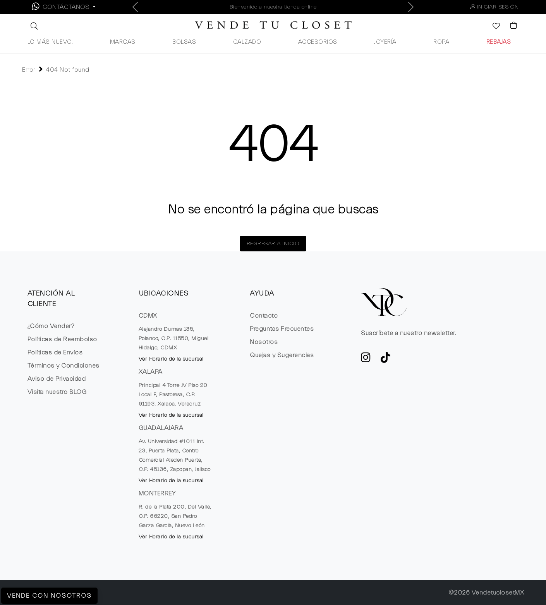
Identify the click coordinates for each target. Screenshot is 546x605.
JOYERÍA (385, 42)
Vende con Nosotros (49, 595)
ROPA (441, 42)
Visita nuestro (57, 391)
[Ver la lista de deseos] (492, 27)
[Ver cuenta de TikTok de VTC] (386, 360)
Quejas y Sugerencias (282, 355)
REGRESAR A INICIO (273, 244)
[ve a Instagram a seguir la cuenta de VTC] (366, 360)
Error (29, 69)
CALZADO (247, 42)
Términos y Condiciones (63, 365)
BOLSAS (184, 42)
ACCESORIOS (317, 42)
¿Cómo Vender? (50, 326)
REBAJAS (498, 42)
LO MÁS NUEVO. (50, 42)
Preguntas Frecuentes (282, 328)
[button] (33, 26)
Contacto (264, 315)
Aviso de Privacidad (56, 378)
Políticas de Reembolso (62, 339)
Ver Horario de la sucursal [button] (171, 359)
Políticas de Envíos (55, 352)
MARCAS (123, 42)
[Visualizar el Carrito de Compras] (510, 26)
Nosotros (264, 342)
